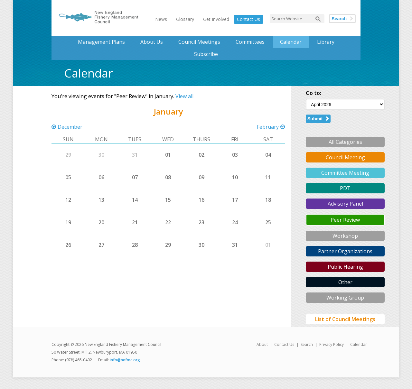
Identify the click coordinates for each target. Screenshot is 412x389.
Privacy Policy (331, 344)
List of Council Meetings (345, 319)
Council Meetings (199, 41)
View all (184, 96)
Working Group (345, 297)
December (70, 126)
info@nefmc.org (125, 360)
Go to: (313, 93)
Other (345, 282)
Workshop (345, 235)
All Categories (345, 141)
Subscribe (206, 54)
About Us (151, 41)
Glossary (185, 19)
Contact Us (248, 19)
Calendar (291, 41)
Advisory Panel (345, 203)
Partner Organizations (345, 251)
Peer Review (345, 219)
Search (339, 18)
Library (325, 41)
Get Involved (216, 19)
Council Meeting (345, 157)
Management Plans (101, 41)
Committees (250, 41)
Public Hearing (345, 266)
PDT (345, 188)
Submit (315, 118)
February (268, 126)
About (262, 344)
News (161, 19)
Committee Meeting (345, 172)
